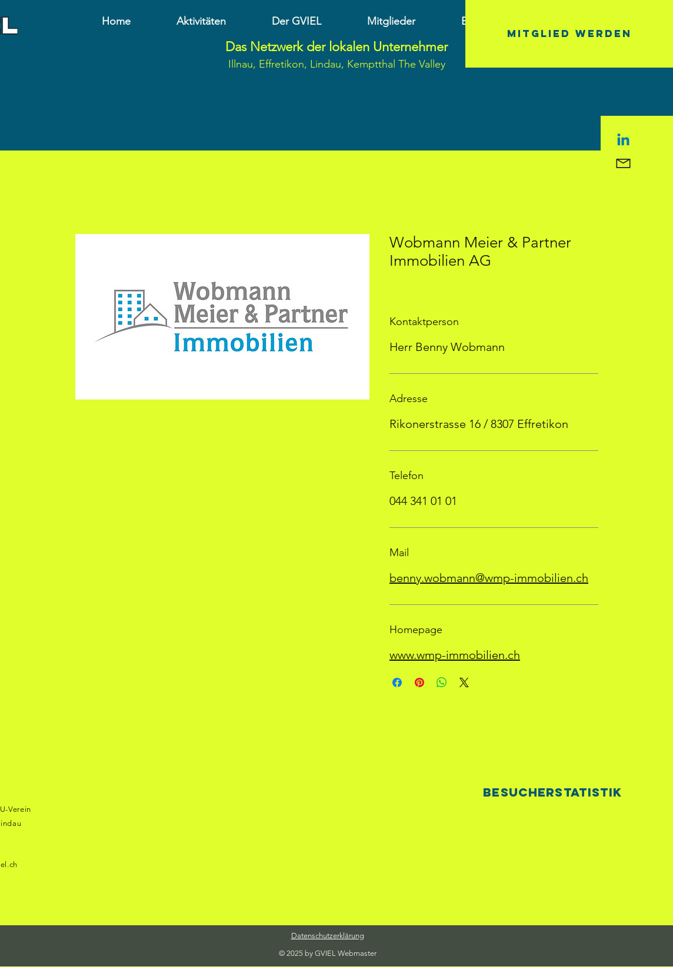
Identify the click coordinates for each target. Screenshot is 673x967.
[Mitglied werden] (569, 34)
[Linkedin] (623, 140)
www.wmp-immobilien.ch (454, 655)
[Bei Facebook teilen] (397, 682)
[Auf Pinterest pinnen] (419, 682)
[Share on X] (464, 682)
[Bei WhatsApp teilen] (442, 682)
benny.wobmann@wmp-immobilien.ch (488, 578)
